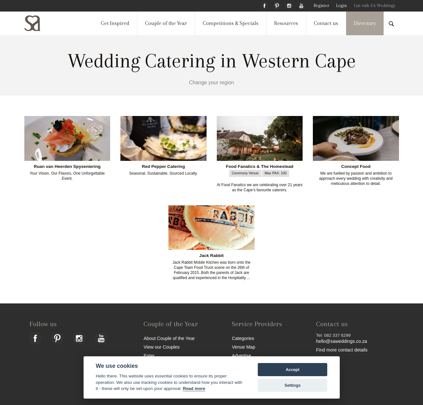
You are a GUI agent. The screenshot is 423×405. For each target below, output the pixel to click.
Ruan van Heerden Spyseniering (67, 166)
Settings (292, 385)
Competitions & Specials (230, 23)
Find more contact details (342, 349)
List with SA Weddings (374, 5)
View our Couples (161, 346)
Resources (286, 23)
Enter (148, 355)
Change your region (211, 82)
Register (321, 5)
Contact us (326, 23)
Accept (292, 369)
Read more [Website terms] (194, 388)
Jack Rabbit (211, 255)
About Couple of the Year (169, 338)
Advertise (241, 355)
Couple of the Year (166, 23)
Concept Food (355, 166)
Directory (365, 23)
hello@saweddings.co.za (341, 341)
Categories (243, 338)
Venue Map (243, 346)
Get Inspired (115, 23)
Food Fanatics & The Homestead (259, 166)
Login (341, 5)
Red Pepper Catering (163, 166)
